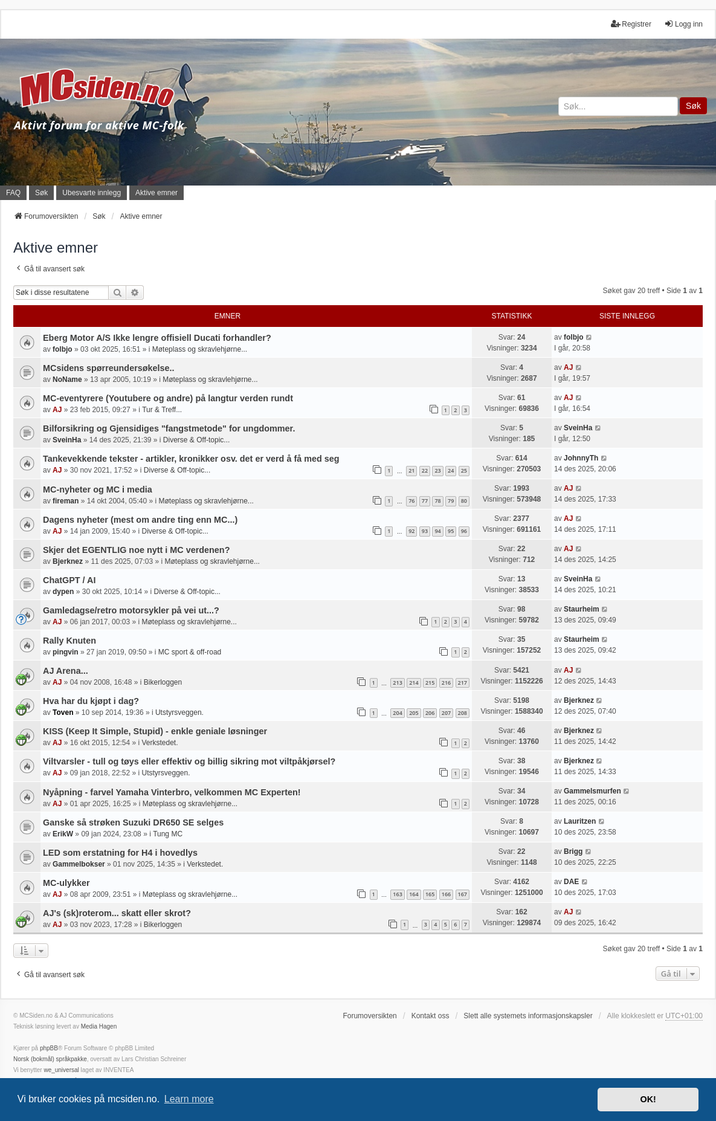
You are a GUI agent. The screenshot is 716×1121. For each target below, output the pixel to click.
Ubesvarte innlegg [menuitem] (91, 193)
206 (429, 713)
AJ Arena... (65, 671)
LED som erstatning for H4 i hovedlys (120, 853)
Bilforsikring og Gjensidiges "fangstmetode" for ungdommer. (169, 428)
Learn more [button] (189, 1099)
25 (464, 470)
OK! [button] (648, 1099)
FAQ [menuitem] (13, 193)
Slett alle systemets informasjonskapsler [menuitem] (527, 1016)
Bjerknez (68, 561)
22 (425, 470)
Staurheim (581, 609)
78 (437, 501)
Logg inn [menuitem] (683, 23)
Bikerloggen (163, 682)
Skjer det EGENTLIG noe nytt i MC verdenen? (136, 550)
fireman (66, 501)
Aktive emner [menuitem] (156, 193)
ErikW (63, 834)
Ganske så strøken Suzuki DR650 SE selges (133, 822)
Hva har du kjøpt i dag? (91, 701)
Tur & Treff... (162, 409)
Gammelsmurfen (592, 791)
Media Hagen (99, 1026)
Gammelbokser (79, 864)
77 (425, 501)
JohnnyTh (581, 458)
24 (451, 470)
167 (462, 894)
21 (411, 470)
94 (437, 531)
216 (446, 682)
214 (413, 682)
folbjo (63, 349)
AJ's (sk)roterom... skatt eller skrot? (117, 913)
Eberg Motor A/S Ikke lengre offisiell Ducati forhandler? (157, 338)
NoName (67, 379)
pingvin (66, 652)
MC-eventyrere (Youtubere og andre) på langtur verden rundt (168, 398)
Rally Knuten (69, 640)
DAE (571, 881)
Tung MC (167, 834)
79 (451, 501)
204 (397, 713)
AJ (568, 367)
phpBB (49, 1048)
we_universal (61, 1070)
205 (413, 713)
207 (446, 713)
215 (429, 682)
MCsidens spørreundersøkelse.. (109, 368)
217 (462, 682)
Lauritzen (580, 821)
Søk (693, 106)
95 (451, 531)
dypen (63, 591)
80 (464, 501)
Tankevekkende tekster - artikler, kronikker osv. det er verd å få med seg (191, 459)
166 (446, 894)
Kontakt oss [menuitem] (430, 1016)
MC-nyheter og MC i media (97, 489)
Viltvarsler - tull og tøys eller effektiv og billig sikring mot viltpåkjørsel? (189, 761)
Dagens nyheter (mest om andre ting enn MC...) (140, 520)
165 (429, 894)
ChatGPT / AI (69, 580)
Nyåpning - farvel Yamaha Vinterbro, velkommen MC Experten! (172, 792)
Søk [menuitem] (41, 193)
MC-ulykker (66, 883)
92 (411, 531)
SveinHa (67, 440)
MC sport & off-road (189, 652)
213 (397, 682)
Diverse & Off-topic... (196, 440)
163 (397, 894)
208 (462, 713)
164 (413, 894)
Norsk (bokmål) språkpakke (50, 1059)
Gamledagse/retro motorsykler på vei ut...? (131, 610)
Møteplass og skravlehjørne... (199, 349)
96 (464, 531)
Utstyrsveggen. (179, 712)
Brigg (573, 851)
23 (437, 470)
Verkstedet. (159, 742)
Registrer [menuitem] (631, 23)
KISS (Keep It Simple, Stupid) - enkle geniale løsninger (155, 731)
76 (411, 501)
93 (425, 531)
